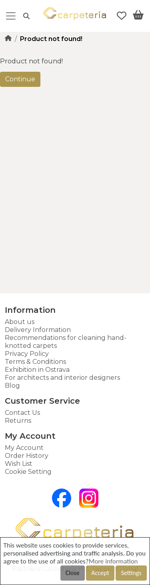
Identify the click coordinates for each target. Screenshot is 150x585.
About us (19, 322)
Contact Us (22, 412)
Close (73, 573)
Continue (20, 79)
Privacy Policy (27, 353)
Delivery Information (38, 330)
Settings (131, 573)
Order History (26, 455)
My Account (24, 448)
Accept (100, 573)
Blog (12, 385)
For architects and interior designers (62, 377)
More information (113, 561)
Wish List (18, 463)
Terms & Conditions (35, 361)
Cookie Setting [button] (28, 471)
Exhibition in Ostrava (37, 369)
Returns (18, 420)
